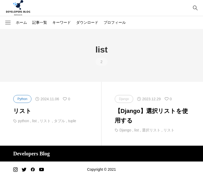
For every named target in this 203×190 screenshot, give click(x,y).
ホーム (21, 22)
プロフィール (115, 22)
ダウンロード (87, 22)
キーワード (61, 22)
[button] (8, 22)
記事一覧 (39, 22)
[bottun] (195, 8)
